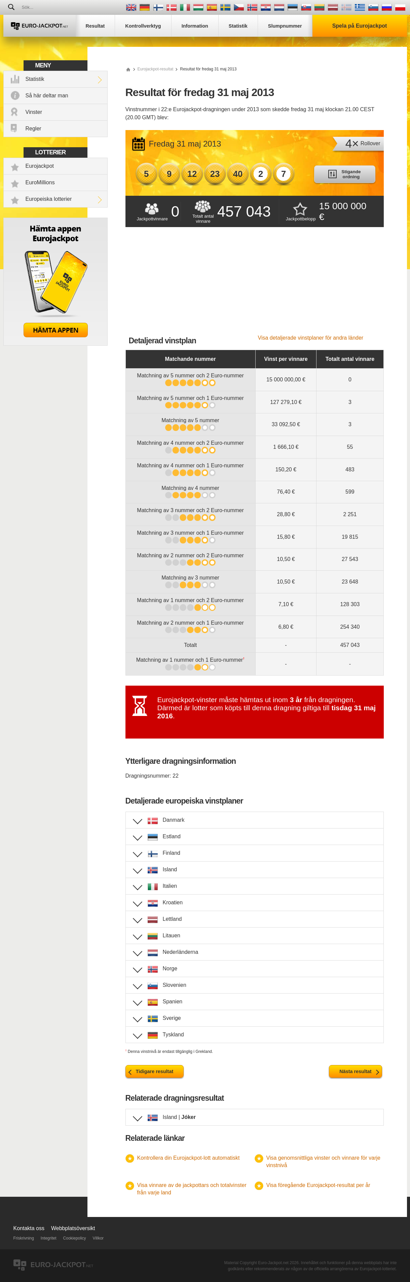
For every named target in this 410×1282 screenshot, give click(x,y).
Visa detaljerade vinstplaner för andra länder (311, 338)
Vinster (34, 112)
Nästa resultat (355, 1071)
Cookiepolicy (74, 1238)
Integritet (49, 1238)
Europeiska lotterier (49, 199)
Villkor (98, 1238)
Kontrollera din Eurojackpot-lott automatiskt (188, 1158)
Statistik (35, 79)
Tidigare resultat (155, 1071)
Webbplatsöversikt (73, 1228)
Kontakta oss (29, 1228)
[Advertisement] (254, 284)
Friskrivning (23, 1238)
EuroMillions (40, 182)
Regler (33, 128)
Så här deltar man (47, 95)
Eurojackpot (40, 166)
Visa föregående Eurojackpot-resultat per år (318, 1185)
